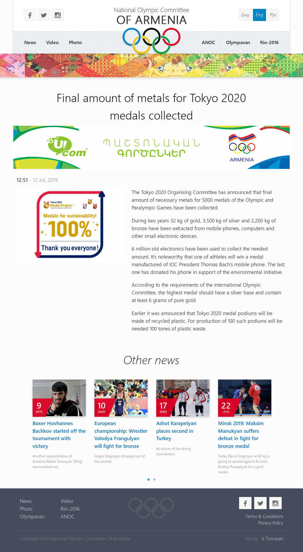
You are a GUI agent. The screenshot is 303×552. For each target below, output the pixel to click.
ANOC (208, 42)
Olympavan (238, 42)
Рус (273, 14)
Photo (75, 42)
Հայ (245, 14)
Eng (259, 14)
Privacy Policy (270, 523)
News (30, 42)
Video (52, 42)
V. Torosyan (272, 538)
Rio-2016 (269, 42)
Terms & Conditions (264, 516)
